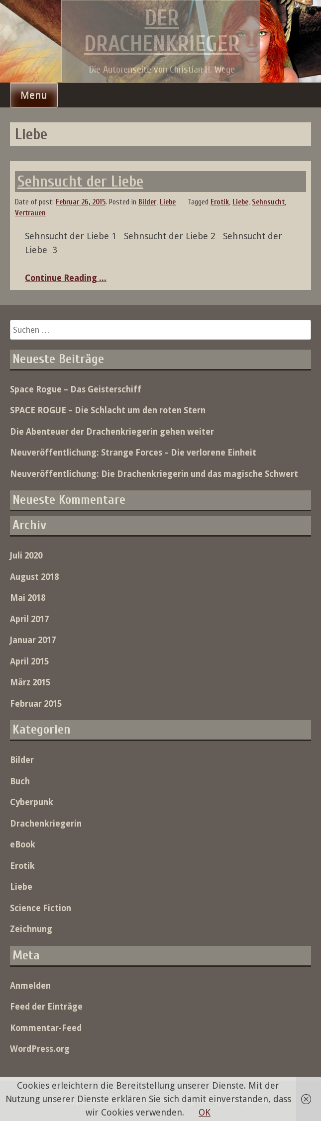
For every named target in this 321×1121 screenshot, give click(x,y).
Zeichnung (31, 929)
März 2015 (30, 682)
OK (205, 1112)
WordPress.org (40, 1049)
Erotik (220, 202)
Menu (33, 95)
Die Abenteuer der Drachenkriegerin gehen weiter (112, 432)
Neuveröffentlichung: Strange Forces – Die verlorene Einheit (133, 453)
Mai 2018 (27, 598)
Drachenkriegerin (46, 824)
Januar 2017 (33, 640)
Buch (20, 781)
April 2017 (29, 619)
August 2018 (34, 577)
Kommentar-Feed (46, 1028)
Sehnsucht (268, 202)
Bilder (147, 202)
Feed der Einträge (46, 1007)
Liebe (168, 202)
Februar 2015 (36, 704)
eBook (22, 844)
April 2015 (29, 661)
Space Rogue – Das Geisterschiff (75, 389)
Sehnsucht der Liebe (80, 181)
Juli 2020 (26, 555)
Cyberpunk (31, 802)
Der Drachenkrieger (162, 31)
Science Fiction (40, 908)
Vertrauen (30, 213)
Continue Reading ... (66, 278)
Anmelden (30, 986)
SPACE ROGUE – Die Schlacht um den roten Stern (108, 410)
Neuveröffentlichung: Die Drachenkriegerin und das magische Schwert (154, 474)
